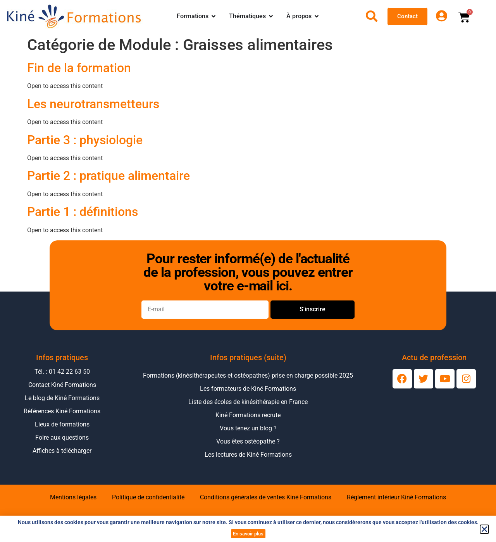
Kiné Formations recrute (248, 415)
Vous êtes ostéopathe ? (248, 441)
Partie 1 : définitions (82, 211)
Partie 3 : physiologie (85, 140)
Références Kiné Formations (62, 411)
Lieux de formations (62, 424)
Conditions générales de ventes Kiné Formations (265, 497)
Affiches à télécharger (62, 450)
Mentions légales (73, 497)
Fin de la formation (79, 67)
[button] (484, 529)
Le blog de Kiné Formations (62, 398)
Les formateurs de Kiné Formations (248, 388)
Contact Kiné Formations (62, 384)
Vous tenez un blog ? (248, 428)
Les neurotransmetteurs (93, 104)
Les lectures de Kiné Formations (248, 454)
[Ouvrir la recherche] (371, 16)
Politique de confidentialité (148, 497)
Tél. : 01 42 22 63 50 (62, 371)
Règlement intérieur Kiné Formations (396, 497)
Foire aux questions (62, 437)
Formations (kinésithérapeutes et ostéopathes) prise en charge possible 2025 (248, 375)
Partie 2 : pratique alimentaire (108, 175)
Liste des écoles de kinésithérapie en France (248, 402)
